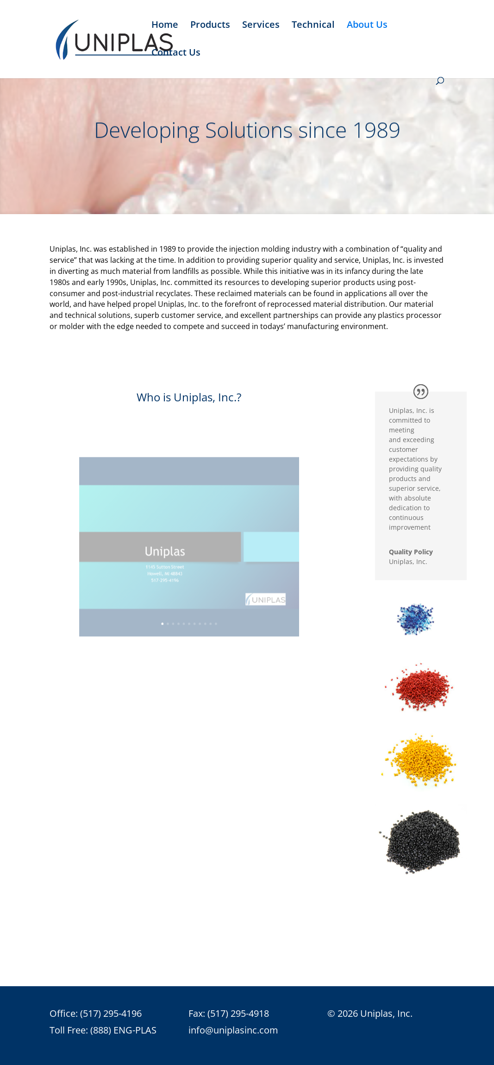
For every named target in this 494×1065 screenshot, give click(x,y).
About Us (367, 26)
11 (211, 611)
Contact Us (175, 53)
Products (210, 26)
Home (164, 26)
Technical (313, 26)
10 (207, 611)
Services (261, 26)
